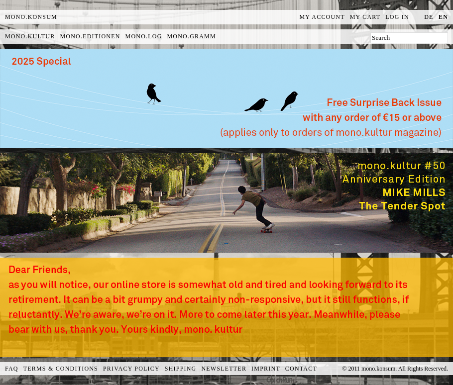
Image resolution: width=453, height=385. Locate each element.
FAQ (11, 368)
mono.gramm (191, 36)
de (428, 16)
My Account (322, 16)
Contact (301, 368)
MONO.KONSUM (31, 16)
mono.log (143, 36)
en (443, 16)
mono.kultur (30, 36)
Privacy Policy (131, 368)
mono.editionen (90, 36)
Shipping (181, 368)
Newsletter (223, 368)
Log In (397, 16)
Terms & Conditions (60, 368)
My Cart (365, 16)
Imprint (265, 368)
